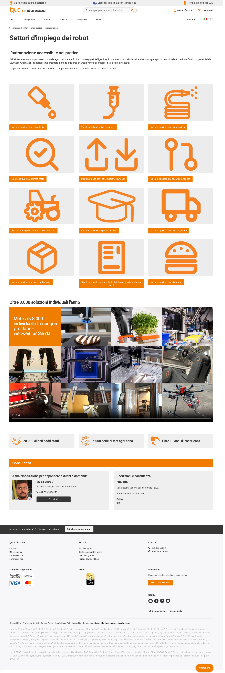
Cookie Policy (47, 623)
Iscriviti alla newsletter (161, 582)
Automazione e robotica (31, 28)
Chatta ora (204, 667)
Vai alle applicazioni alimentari (166, 282)
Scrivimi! (53, 499)
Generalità (76, 623)
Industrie (64, 19)
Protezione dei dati (31, 623)
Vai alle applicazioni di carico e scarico (170, 179)
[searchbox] (107, 10)
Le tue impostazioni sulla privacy (117, 623)
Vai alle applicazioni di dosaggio (97, 127)
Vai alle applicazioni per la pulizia (168, 127)
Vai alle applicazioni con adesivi (28, 127)
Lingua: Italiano (158, 611)
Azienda (99, 19)
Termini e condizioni (91, 623)
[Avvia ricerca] (132, 10)
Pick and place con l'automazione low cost (103, 179)
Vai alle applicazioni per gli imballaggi (31, 282)
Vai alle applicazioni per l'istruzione (99, 230)
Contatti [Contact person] (191, 19)
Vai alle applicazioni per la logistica (169, 230)
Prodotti (47, 19)
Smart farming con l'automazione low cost (33, 230)
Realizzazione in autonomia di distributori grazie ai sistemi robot (111, 284)
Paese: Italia (176, 611)
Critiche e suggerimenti (79, 529)
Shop (11, 19)
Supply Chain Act (62, 623)
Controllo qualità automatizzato (28, 179)
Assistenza (82, 19)
